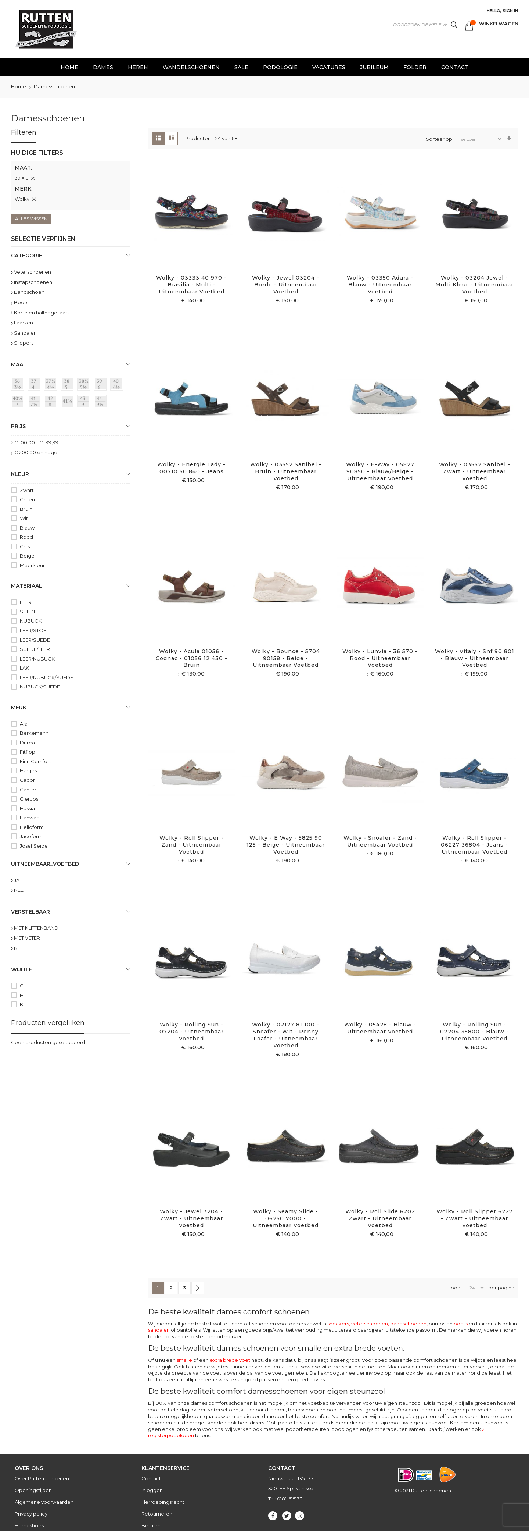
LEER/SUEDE (35, 640)
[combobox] (424, 25)
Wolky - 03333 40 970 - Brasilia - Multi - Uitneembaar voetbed (191, 284)
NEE (19, 890)
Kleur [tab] (20, 474)
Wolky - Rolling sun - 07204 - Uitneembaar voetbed (191, 1031)
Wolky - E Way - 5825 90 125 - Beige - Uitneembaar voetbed (285, 844)
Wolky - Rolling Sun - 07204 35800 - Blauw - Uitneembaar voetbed (474, 1031)
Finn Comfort (35, 761)
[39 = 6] (101, 385)
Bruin (26, 509)
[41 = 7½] (35, 402)
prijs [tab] (18, 426)
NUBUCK (31, 621)
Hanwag (30, 817)
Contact (151, 1478)
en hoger (36, 452)
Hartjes (28, 770)
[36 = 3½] (18, 385)
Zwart (27, 490)
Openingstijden (33, 1490)
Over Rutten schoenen (42, 1478)
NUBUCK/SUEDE (40, 687)
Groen (27, 499)
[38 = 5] (68, 385)
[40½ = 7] (18, 402)
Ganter (28, 790)
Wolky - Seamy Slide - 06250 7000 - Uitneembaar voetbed (286, 1218)
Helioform (32, 827)
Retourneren (156, 1514)
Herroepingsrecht (162, 1502)
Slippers (23, 343)
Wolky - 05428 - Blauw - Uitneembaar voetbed (380, 1028)
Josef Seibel (34, 846)
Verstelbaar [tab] (30, 911)
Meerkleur (32, 565)
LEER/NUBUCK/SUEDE (46, 677)
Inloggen (152, 1490)
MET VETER (27, 938)
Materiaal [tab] (26, 586)
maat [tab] (19, 364)
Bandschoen (29, 292)
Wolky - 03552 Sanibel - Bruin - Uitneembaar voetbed (285, 471)
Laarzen (23, 322)
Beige (27, 556)
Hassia (27, 808)
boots (461, 1324)
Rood (26, 537)
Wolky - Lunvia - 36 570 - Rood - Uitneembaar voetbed (380, 658)
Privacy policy (31, 1514)
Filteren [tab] (23, 132)
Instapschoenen (33, 282)
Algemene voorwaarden (44, 1502)
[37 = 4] (35, 385)
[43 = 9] (85, 402)
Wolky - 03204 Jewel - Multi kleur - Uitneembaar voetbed (474, 284)
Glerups (29, 799)
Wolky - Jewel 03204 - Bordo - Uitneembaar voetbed (285, 284)
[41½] (68, 402)
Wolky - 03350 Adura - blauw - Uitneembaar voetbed (380, 284)
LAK (24, 668)
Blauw (27, 528)
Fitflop (27, 752)
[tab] (70, 179)
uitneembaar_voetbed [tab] (45, 864)
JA (16, 880)
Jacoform (31, 836)
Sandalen (25, 333)
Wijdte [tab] (21, 969)
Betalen (151, 1525)
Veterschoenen (32, 272)
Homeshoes (29, 1525)
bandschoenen (408, 1324)
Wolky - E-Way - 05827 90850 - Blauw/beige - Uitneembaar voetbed (380, 471)
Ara (24, 724)
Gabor (27, 780)
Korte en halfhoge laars (41, 313)
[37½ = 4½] (52, 385)
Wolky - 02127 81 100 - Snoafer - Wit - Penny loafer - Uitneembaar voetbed (285, 1035)
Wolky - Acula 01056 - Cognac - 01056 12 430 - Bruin (191, 658)
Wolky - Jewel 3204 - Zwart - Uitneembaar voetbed (191, 1218)
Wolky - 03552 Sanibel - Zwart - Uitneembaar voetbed (474, 471)
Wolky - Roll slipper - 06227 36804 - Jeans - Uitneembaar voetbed (474, 844)
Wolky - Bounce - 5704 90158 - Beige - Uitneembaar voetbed (286, 658)
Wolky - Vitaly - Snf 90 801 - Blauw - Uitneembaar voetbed (474, 658)
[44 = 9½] (101, 402)
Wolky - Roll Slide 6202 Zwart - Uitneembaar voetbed (380, 1218)
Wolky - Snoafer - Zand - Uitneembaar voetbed (380, 841)
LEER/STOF (33, 630)
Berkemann (34, 733)
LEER (26, 602)
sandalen (159, 1330)
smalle (184, 1360)
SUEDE (28, 612)
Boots (21, 302)
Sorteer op (439, 139)
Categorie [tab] (26, 255)
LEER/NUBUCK (37, 659)
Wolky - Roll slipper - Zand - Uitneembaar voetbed (191, 844)
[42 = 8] (52, 402)
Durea (27, 742)
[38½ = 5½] (85, 385)
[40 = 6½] (118, 385)
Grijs (25, 546)
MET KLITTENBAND (36, 928)
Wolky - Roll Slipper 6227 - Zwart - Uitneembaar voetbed (474, 1218)
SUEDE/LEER (35, 649)
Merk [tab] (18, 707)
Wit (24, 518)
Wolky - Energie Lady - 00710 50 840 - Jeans (191, 468)
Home (19, 86)
